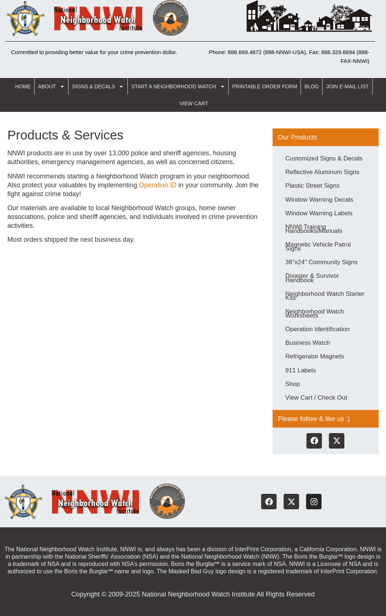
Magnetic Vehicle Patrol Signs (318, 246)
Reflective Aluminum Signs (322, 172)
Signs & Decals (98, 86)
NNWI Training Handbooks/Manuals (314, 228)
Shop (292, 382)
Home (23, 86)
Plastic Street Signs (312, 185)
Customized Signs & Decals (324, 158)
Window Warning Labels (319, 212)
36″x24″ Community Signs (321, 261)
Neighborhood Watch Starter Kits (325, 295)
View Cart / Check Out (316, 396)
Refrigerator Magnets (314, 355)
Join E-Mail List (347, 86)
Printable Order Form (264, 86)
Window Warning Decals (319, 199)
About (51, 86)
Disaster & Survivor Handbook (312, 277)
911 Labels (300, 369)
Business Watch (307, 342)
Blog (312, 86)
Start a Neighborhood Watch (178, 86)
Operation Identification (317, 328)
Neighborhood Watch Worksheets (314, 312)
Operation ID (157, 185)
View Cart (193, 103)
